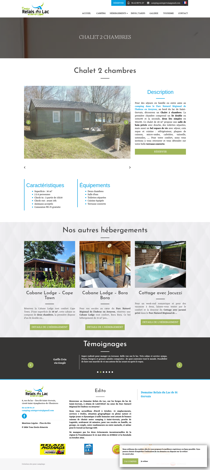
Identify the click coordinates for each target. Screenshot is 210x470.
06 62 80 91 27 (137, 2)
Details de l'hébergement (50, 327)
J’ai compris (130, 461)
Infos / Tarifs (138, 13)
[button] (185, 2)
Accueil (86, 13)
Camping (101, 13)
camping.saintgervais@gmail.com (165, 2)
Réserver (118, 2)
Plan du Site (45, 423)
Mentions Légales (30, 423)
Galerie (153, 13)
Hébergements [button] (119, 13)
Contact (183, 13)
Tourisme (168, 13)
